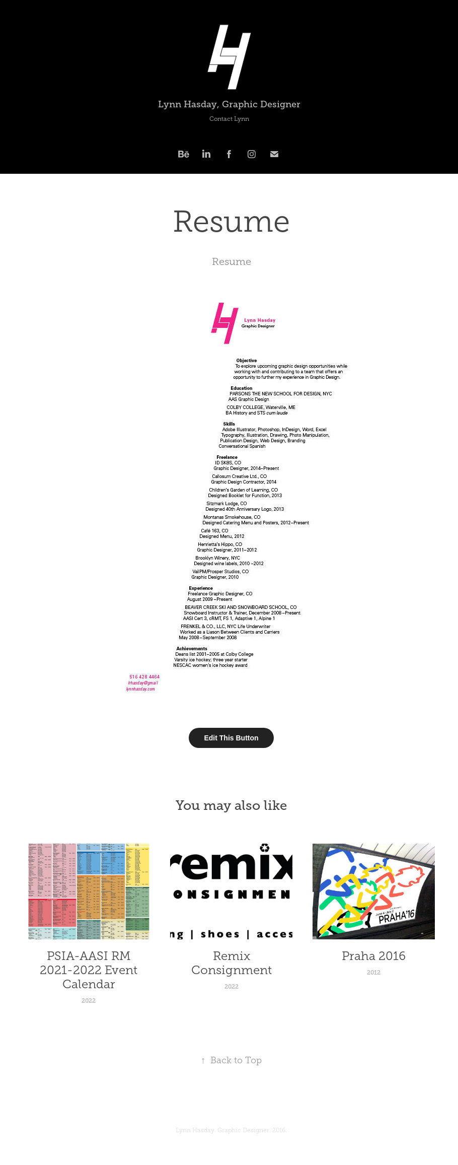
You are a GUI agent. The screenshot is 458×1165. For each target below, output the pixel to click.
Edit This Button (231, 738)
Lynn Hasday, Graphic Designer (229, 104)
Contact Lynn (229, 118)
